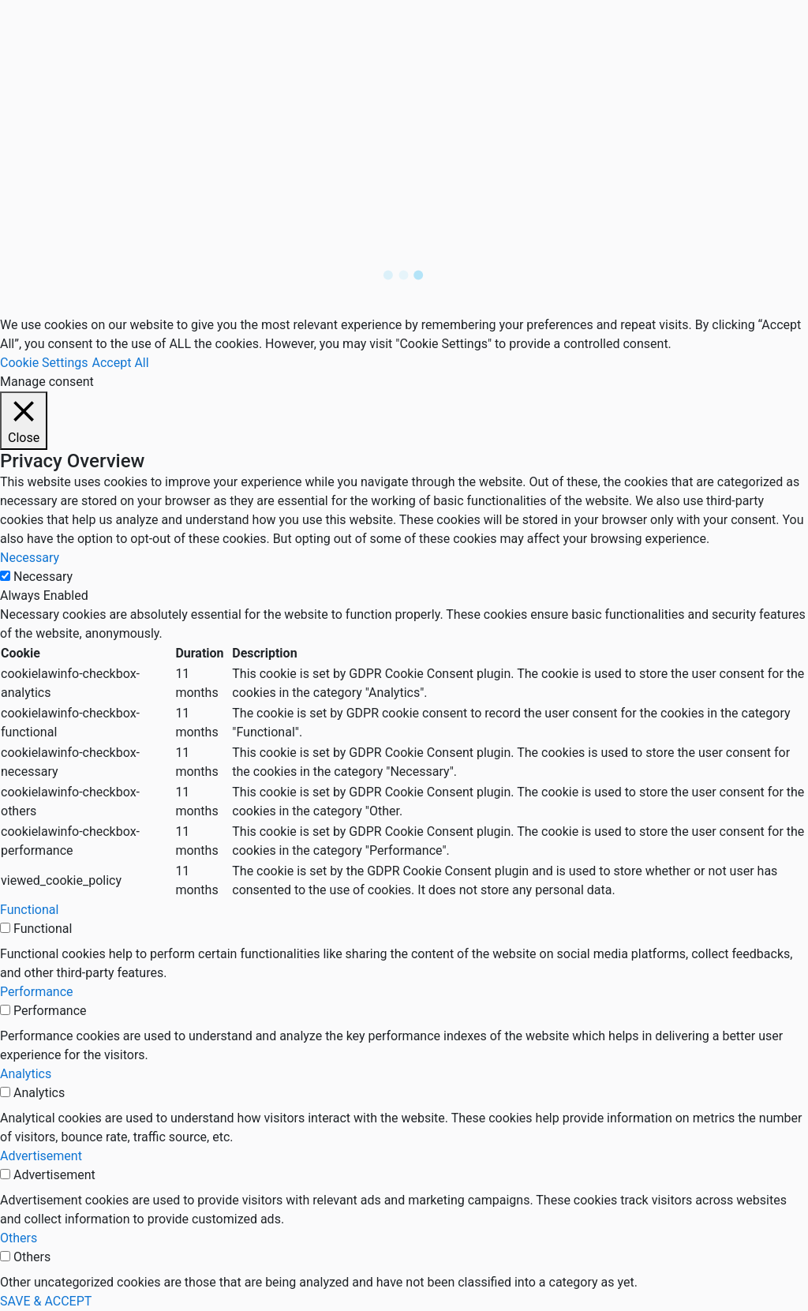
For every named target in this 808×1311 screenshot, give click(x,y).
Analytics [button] (25, 1073)
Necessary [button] (29, 557)
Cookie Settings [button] (44, 362)
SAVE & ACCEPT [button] (46, 1301)
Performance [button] (36, 991)
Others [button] (18, 1237)
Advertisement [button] (41, 1155)
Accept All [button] (120, 362)
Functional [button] (29, 909)
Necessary (43, 576)
